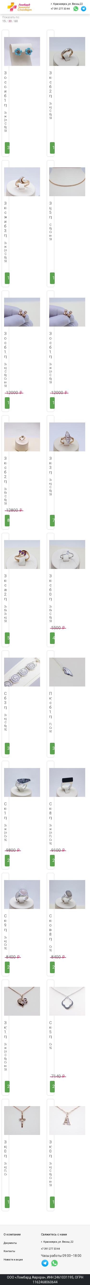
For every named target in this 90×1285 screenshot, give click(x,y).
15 (4, 21)
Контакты (9, 1251)
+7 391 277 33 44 (60, 8)
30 (10, 21)
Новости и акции (13, 1259)
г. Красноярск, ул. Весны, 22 (57, 1242)
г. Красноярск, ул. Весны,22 (67, 4)
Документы (10, 1243)
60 (16, 21)
